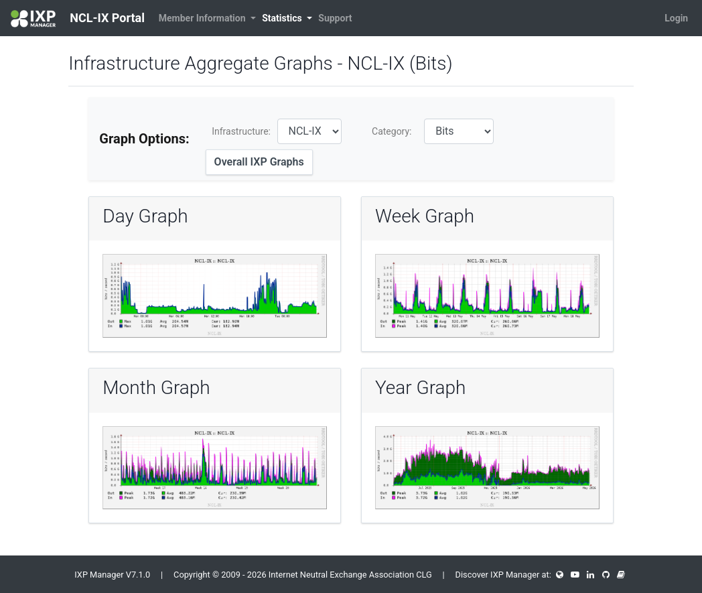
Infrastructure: (241, 131)
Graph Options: (144, 139)
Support (335, 18)
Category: (391, 131)
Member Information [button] (203, 18)
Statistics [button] (283, 18)
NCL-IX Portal (78, 18)
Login (676, 18)
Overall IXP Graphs (259, 161)
